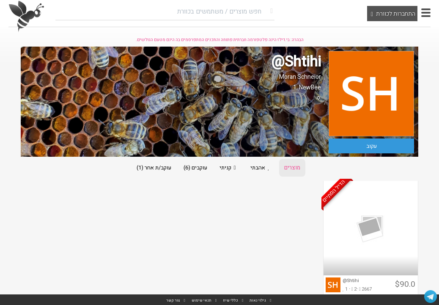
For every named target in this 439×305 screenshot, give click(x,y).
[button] (426, 12)
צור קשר (173, 300)
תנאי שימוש (201, 300)
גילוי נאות (258, 300)
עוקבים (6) (195, 168)
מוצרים (292, 168)
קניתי (229, 168)
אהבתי (261, 168)
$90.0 (405, 284)
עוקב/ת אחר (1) (154, 168)
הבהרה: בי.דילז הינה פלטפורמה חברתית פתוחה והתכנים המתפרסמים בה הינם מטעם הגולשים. (220, 40)
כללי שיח (230, 300)
